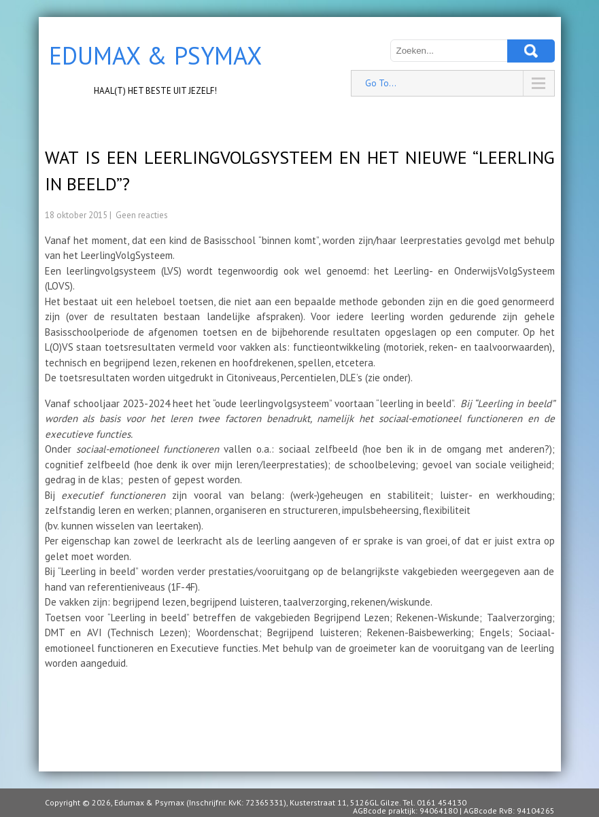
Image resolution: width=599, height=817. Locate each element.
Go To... (380, 83)
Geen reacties (142, 215)
